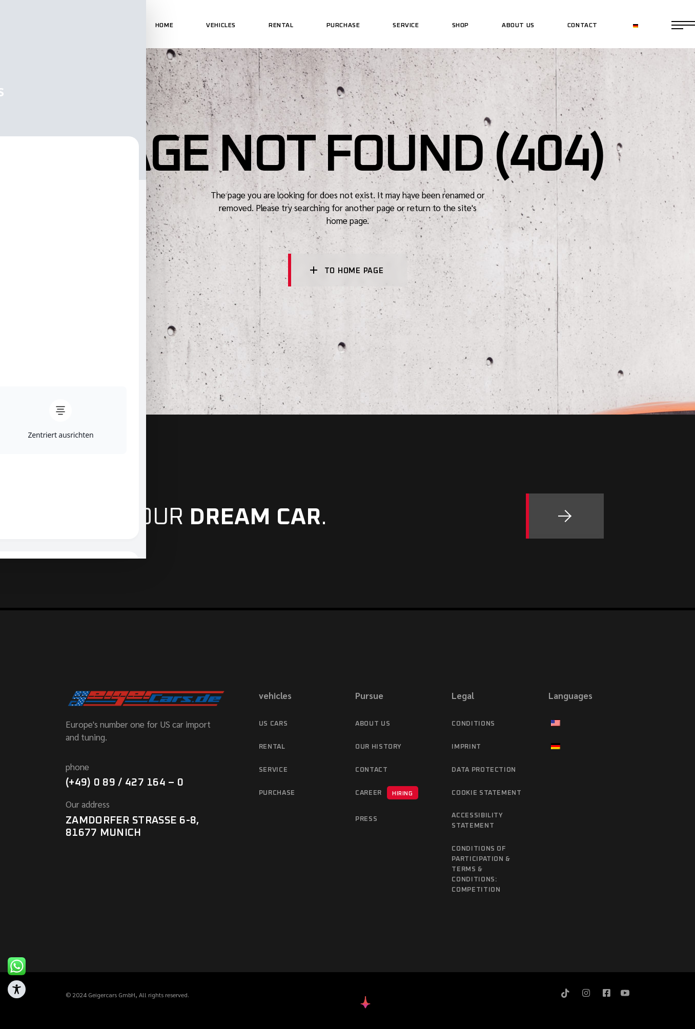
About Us (372, 724)
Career (386, 792)
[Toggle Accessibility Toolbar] (17, 989)
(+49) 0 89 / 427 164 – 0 (124, 782)
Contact (371, 770)
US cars (273, 724)
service (273, 770)
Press (366, 819)
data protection (484, 770)
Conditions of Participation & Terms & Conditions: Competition (481, 869)
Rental (272, 747)
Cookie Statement (486, 793)
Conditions (473, 724)
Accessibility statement (477, 820)
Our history (378, 747)
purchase (277, 793)
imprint (466, 747)
